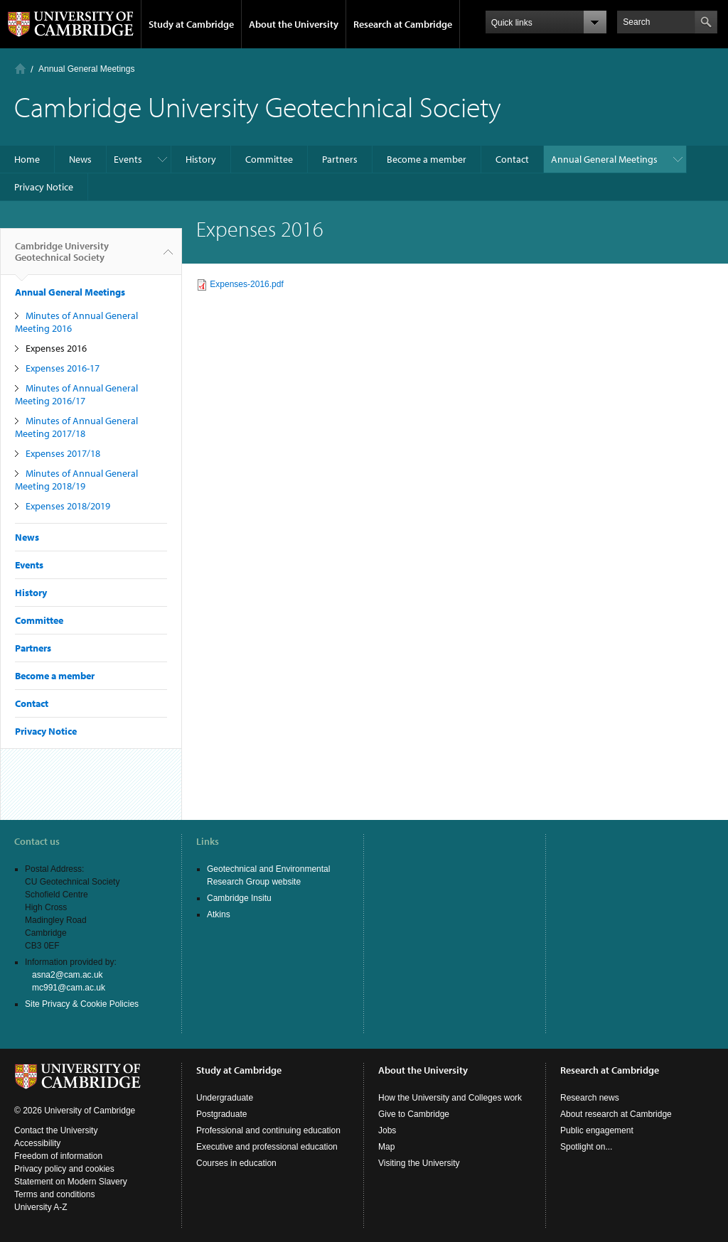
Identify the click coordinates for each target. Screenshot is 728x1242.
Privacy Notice (43, 186)
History (201, 159)
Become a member (426, 159)
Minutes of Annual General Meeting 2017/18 (76, 427)
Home (20, 69)
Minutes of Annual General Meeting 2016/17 (76, 394)
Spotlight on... (586, 1147)
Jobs (387, 1130)
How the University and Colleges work (450, 1098)
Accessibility (37, 1143)
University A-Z (41, 1207)
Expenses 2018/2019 (68, 506)
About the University (293, 24)
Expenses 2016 (56, 348)
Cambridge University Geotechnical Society (62, 257)
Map (386, 1147)
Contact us (37, 841)
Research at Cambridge (402, 24)
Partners (340, 159)
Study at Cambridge (191, 24)
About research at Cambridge (616, 1114)
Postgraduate (221, 1114)
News (80, 159)
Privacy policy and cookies (64, 1169)
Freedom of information (58, 1156)
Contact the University (55, 1130)
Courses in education (236, 1163)
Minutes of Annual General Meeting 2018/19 (76, 479)
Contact (512, 159)
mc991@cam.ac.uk (68, 988)
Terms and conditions (54, 1194)
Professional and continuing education (268, 1130)
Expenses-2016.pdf (246, 284)
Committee (269, 159)
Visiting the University (419, 1163)
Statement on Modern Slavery (70, 1182)
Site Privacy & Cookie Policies (82, 1004)
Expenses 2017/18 (63, 453)
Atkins (218, 914)
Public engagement (596, 1130)
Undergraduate (224, 1098)
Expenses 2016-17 (63, 368)
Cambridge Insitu (239, 898)
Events (128, 159)
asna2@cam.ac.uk (67, 975)
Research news (589, 1098)
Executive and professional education (267, 1147)
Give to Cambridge (413, 1114)
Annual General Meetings (86, 69)
